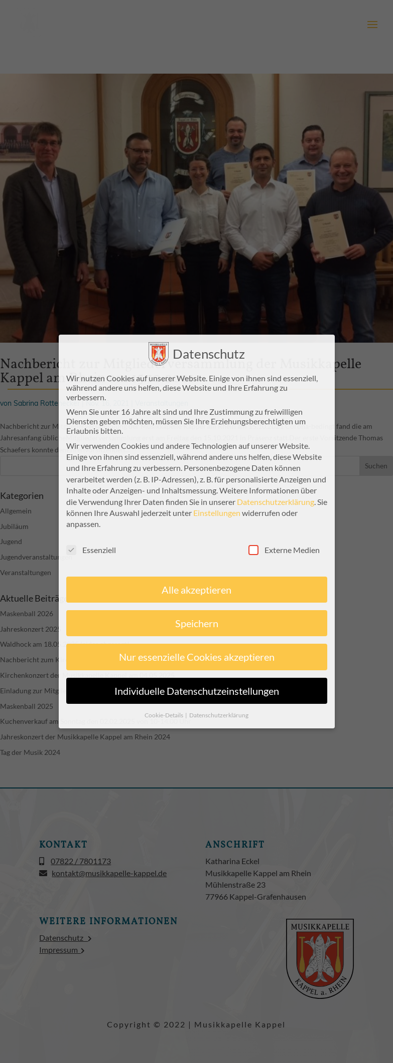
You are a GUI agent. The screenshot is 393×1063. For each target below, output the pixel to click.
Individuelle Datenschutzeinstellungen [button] (196, 691)
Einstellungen (216, 512)
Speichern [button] (196, 623)
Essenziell (91, 550)
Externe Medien (284, 550)
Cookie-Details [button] (164, 715)
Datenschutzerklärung (275, 501)
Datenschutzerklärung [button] (218, 715)
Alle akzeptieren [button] (196, 590)
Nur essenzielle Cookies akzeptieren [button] (197, 657)
